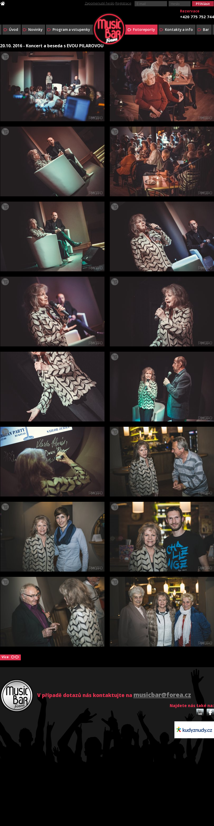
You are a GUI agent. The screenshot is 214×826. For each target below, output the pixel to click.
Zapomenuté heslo (100, 3)
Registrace (123, 3)
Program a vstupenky (71, 29)
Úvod (13, 29)
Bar (206, 29)
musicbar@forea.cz (162, 695)
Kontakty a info (179, 29)
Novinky (35, 29)
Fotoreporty (144, 29)
